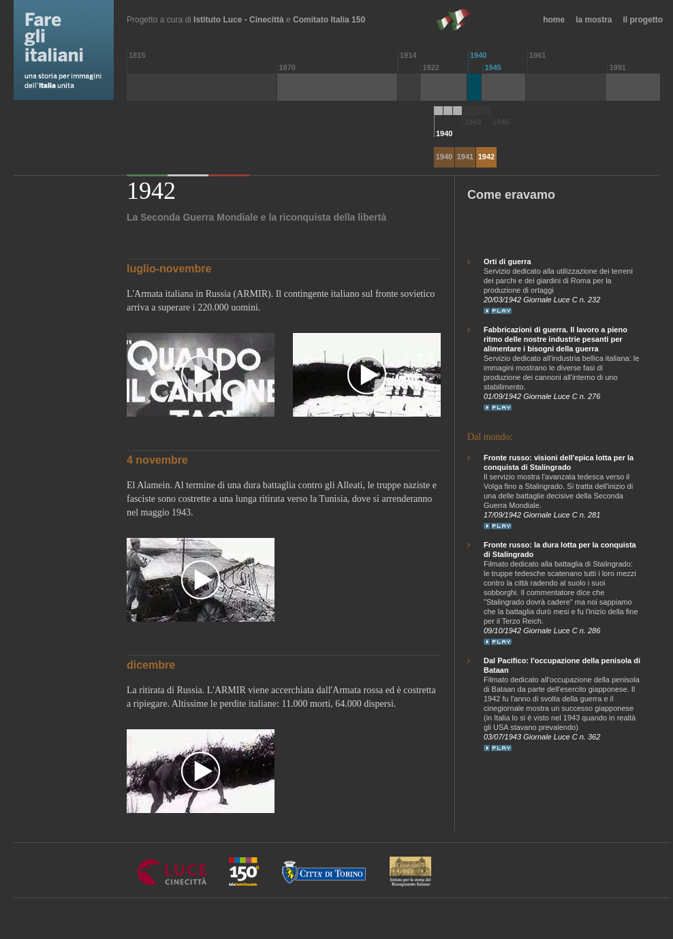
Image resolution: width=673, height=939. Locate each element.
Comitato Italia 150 (329, 20)
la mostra (594, 20)
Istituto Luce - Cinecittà (238, 20)
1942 (486, 157)
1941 (465, 157)
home (554, 20)
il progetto (643, 20)
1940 (444, 157)
